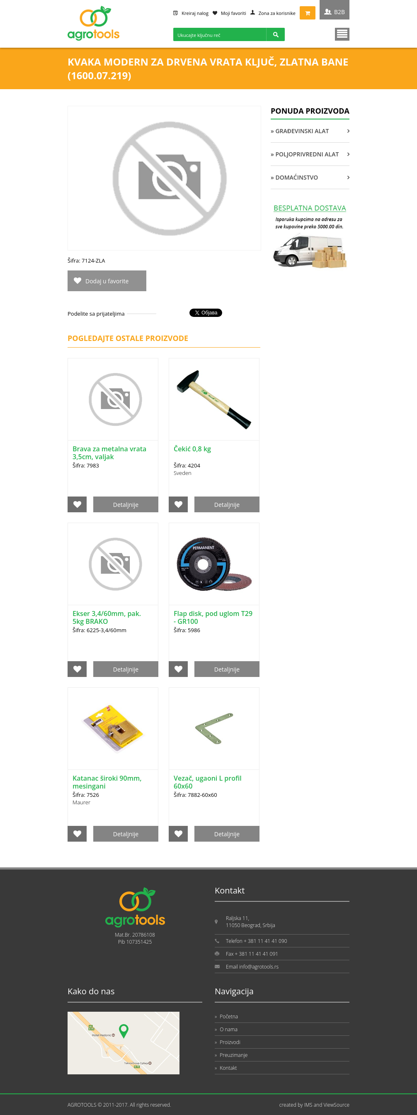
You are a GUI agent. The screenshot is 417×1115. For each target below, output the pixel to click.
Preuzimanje (231, 1055)
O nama (226, 1029)
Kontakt (226, 1067)
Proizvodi (227, 1042)
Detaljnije (125, 505)
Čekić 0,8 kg (192, 448)
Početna (226, 1016)
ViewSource (336, 1104)
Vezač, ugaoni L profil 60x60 (208, 782)
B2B (339, 12)
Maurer (81, 802)
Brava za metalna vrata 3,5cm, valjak (109, 452)
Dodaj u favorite (106, 281)
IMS (308, 1104)
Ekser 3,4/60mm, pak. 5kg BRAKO (107, 617)
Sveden (183, 473)
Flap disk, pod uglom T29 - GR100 (213, 617)
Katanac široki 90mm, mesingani (107, 782)
